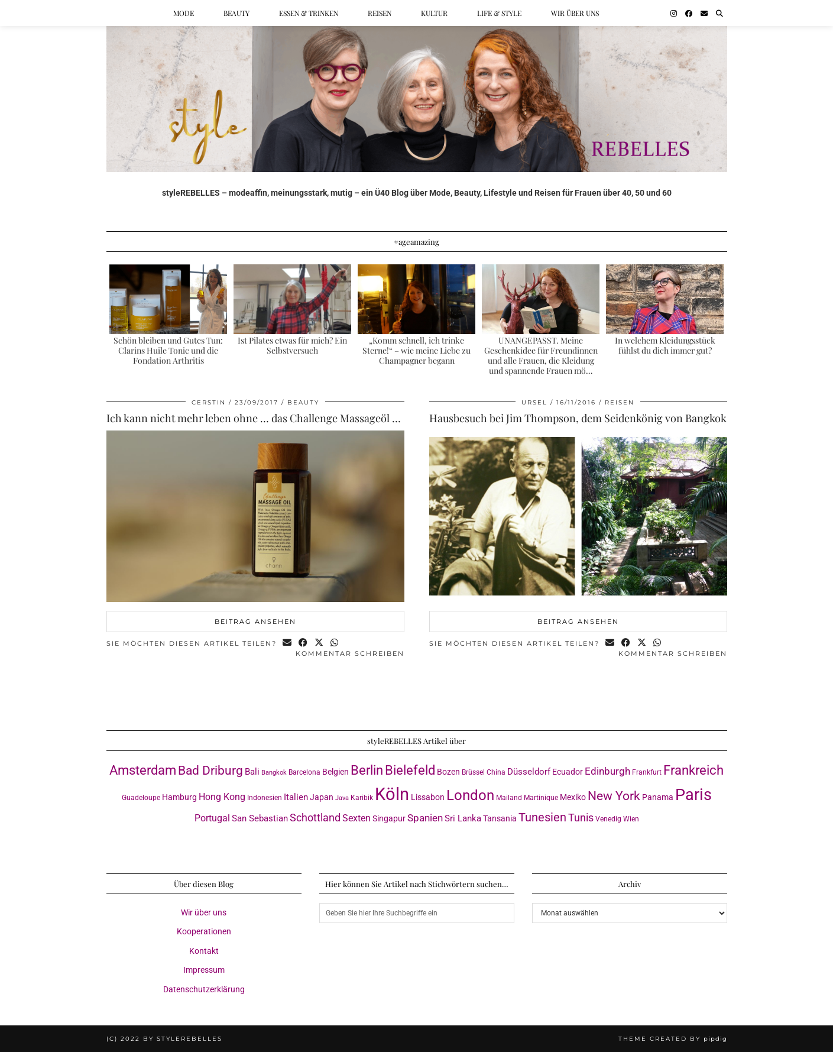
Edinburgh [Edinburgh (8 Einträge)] (607, 771)
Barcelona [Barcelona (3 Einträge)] (304, 772)
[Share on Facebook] (304, 643)
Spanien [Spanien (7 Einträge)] (425, 818)
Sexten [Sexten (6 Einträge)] (356, 818)
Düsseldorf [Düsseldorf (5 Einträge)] (528, 771)
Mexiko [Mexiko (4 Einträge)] (573, 797)
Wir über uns (575, 13)
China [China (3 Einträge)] (496, 772)
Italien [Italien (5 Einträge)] (296, 797)
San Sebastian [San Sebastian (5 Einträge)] (260, 818)
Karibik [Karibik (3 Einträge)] (362, 797)
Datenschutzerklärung (204, 989)
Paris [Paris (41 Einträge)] (693, 794)
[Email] (704, 13)
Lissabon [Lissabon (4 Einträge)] (428, 797)
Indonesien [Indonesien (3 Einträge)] (264, 797)
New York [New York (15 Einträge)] (614, 795)
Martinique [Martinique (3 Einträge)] (541, 797)
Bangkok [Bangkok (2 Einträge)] (274, 772)
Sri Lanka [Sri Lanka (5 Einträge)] (463, 818)
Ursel (534, 402)
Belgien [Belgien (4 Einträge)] (335, 771)
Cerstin (209, 402)
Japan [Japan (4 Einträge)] (321, 797)
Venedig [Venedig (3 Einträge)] (608, 818)
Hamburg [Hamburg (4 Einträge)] (179, 797)
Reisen (379, 13)
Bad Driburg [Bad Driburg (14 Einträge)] (210, 770)
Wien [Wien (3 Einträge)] (631, 818)
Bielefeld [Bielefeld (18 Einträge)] (410, 770)
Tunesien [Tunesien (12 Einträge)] (542, 817)
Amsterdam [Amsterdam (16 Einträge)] (142, 770)
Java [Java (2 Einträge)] (342, 798)
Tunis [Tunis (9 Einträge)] (581, 817)
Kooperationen (204, 931)
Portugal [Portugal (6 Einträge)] (212, 818)
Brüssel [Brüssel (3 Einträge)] (473, 772)
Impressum (204, 970)
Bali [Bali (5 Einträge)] (252, 771)
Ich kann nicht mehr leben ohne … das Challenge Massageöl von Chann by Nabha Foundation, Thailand (350, 418)
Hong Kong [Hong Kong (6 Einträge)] (222, 796)
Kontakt (204, 951)
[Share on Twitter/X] (320, 643)
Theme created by (672, 1039)
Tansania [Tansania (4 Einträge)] (500, 818)
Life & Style (499, 13)
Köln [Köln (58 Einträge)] (392, 794)
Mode (183, 13)
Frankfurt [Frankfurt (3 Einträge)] (647, 772)
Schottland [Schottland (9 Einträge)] (315, 817)
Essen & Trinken (308, 13)
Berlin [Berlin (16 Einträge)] (367, 770)
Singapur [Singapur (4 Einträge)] (389, 818)
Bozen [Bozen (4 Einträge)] (448, 771)
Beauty (236, 13)
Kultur (434, 13)
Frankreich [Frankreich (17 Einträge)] (693, 770)
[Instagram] (673, 13)
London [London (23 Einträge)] (470, 795)
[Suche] (719, 13)
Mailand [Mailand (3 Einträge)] (509, 797)
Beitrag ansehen (255, 621)
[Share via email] (288, 643)
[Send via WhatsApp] (335, 643)
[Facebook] (688, 13)
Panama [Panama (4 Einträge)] (657, 797)
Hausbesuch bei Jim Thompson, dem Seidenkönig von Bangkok (578, 418)
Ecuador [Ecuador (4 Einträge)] (567, 771)
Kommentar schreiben (350, 653)
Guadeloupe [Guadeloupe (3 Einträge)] (141, 797)
